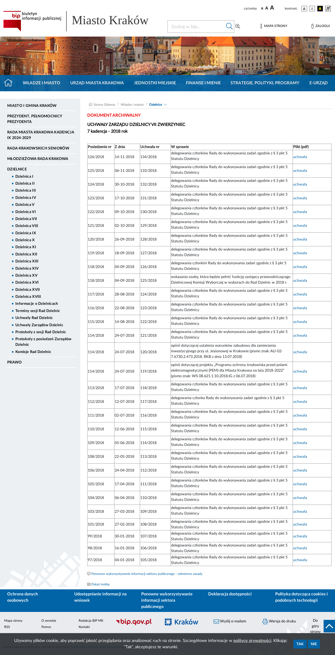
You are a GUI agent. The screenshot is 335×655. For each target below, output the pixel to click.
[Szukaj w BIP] (196, 26)
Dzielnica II (25, 183)
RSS (7, 627)
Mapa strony (13, 620)
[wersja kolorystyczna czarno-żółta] (320, 8)
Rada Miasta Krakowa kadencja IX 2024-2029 (40, 135)
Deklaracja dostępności (230, 594)
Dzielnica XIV (27, 268)
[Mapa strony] (273, 26)
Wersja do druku (279, 621)
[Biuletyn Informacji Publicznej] (136, 625)
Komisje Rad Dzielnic (33, 352)
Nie (314, 644)
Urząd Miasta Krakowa (97, 83)
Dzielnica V (25, 205)
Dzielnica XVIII (28, 297)
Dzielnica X (25, 240)
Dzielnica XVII (27, 290)
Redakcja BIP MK (91, 620)
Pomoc (46, 627)
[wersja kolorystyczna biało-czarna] (312, 8)
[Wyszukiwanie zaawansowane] (237, 26)
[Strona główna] (10, 83)
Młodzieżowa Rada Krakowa (37, 159)
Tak (300, 644)
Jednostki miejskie (155, 83)
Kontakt (84, 627)
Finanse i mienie (203, 83)
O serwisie (48, 620)
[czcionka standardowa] (262, 8)
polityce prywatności (252, 641)
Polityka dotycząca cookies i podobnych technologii (301, 597)
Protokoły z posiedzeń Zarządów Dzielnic (43, 341)
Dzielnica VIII (26, 226)
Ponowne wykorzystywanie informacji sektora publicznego (167, 600)
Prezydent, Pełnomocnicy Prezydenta (34, 119)
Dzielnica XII (26, 254)
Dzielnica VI (25, 212)
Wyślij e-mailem (230, 621)
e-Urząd (318, 83)
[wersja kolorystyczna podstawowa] (304, 8)
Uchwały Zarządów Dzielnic (39, 325)
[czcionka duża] (277, 8)
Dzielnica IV (25, 198)
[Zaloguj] (320, 26)
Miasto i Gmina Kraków (32, 106)
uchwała (300, 157)
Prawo (14, 362)
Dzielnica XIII (26, 261)
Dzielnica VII (26, 219)
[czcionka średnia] (267, 8)
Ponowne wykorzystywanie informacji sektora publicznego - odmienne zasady (146, 574)
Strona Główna (104, 104)
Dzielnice (17, 169)
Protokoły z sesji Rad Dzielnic (40, 332)
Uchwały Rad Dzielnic (34, 318)
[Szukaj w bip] (229, 26)
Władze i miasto (41, 83)
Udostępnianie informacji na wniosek (100, 597)
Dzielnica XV (26, 275)
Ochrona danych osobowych (22, 597)
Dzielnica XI (25, 247)
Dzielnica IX (25, 233)
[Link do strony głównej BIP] (82, 21)
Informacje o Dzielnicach (36, 303)
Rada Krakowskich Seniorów (38, 148)
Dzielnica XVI (27, 282)
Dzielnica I (24, 176)
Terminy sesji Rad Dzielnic (37, 311)
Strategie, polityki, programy (265, 83)
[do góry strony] (321, 626)
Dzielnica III (25, 190)
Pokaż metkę (100, 584)
